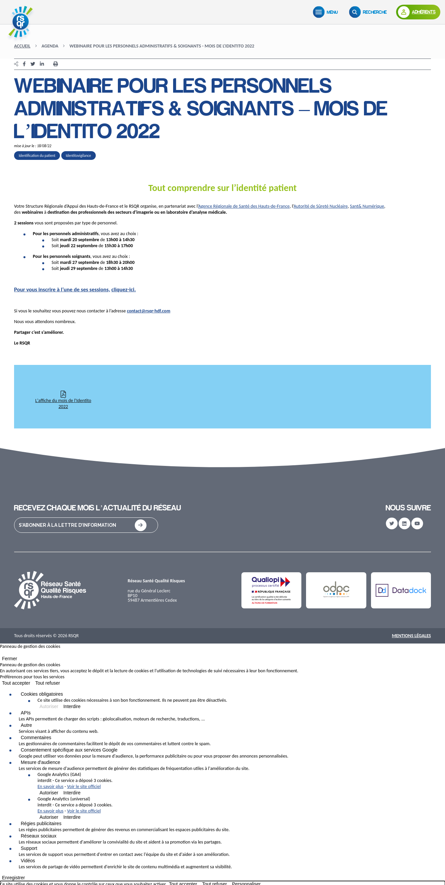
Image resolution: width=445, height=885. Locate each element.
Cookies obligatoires (42, 694)
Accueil (22, 46)
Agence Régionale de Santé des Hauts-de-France (244, 206)
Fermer (9, 658)
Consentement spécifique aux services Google (69, 750)
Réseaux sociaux (39, 836)
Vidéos (28, 860)
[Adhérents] (418, 12)
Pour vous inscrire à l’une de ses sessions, (62, 289)
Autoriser (49, 706)
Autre (26, 725)
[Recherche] (369, 12)
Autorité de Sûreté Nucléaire (321, 206)
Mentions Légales (411, 635)
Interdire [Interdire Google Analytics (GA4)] (71, 792)
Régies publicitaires (41, 823)
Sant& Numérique (367, 206)
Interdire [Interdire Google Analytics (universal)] (71, 817)
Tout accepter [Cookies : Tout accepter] (16, 683)
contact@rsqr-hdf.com (148, 311)
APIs (26, 712)
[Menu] (327, 12)
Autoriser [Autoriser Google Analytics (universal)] (49, 817)
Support (29, 848)
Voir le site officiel (84, 786)
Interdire (71, 706)
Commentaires (36, 737)
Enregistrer (13, 877)
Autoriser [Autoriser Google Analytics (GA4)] (49, 792)
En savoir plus (51, 786)
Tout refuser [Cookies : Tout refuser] (47, 683)
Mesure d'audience (40, 762)
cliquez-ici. (124, 289)
